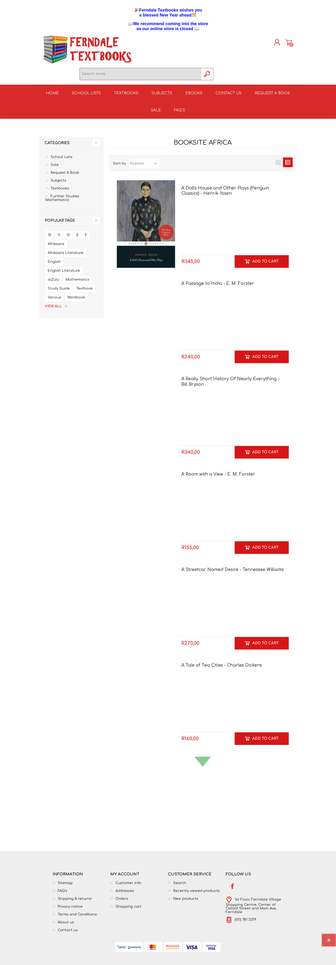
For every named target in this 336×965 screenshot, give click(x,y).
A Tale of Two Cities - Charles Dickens (221, 668)
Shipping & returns (75, 902)
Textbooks (60, 191)
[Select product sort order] (144, 166)
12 (68, 238)
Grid (278, 165)
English (54, 265)
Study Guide (59, 291)
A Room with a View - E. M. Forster (218, 477)
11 (58, 238)
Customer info (128, 886)
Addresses (125, 894)
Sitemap (65, 886)
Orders (122, 902)
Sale (55, 168)
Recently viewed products (196, 894)
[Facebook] (232, 889)
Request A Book (65, 176)
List (288, 165)
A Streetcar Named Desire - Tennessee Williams (232, 573)
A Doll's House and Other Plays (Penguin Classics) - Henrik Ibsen (225, 194)
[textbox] (140, 75)
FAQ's (62, 894)
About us (66, 925)
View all (53, 309)
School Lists (61, 160)
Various (54, 300)
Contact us (68, 933)
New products (185, 902)
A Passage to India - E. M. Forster (217, 286)
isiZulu (53, 283)
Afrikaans (56, 247)
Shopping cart (284, 44)
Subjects (58, 184)
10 (49, 238)
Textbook (84, 291)
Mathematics (77, 283)
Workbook (76, 300)
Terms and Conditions (77, 917)
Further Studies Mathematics (62, 201)
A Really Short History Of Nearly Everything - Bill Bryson (230, 385)
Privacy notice (70, 910)
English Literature (64, 274)
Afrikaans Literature (65, 256)
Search (179, 886)
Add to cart (265, 264)
